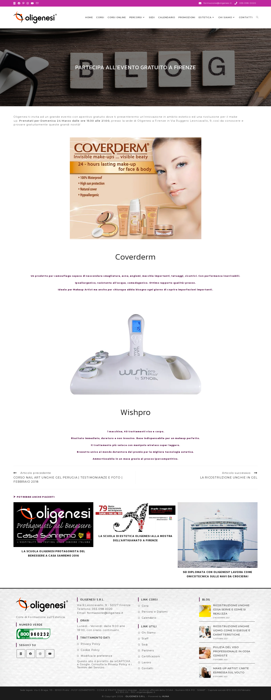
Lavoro (146, 662)
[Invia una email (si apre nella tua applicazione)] (37, 3)
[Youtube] (50, 653)
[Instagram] (40, 653)
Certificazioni (151, 656)
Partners (148, 650)
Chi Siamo (149, 632)
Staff (145, 638)
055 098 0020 (102, 609)
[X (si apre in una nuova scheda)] (15, 3)
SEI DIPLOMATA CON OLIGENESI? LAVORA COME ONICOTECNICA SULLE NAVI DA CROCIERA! (217, 574)
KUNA (165, 696)
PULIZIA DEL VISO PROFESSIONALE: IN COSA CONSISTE (231, 651)
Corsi (145, 605)
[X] (21, 653)
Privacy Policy (90, 643)
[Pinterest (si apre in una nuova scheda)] (23, 3)
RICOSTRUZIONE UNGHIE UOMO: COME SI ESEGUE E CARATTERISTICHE (231, 630)
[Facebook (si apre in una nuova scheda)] (19, 3)
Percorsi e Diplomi (155, 611)
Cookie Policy (90, 650)
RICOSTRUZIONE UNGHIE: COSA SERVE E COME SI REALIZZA (231, 609)
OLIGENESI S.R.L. (135, 696)
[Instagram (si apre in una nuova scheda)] (28, 3)
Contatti (147, 668)
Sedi (145, 644)
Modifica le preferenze (96, 655)
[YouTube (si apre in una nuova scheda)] (32, 3)
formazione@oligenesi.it (105, 613)
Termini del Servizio (90, 667)
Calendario (149, 617)
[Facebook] (30, 653)
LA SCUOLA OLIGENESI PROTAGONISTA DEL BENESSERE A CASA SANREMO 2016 (53, 553)
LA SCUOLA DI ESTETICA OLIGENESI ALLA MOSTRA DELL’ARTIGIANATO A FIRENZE (136, 538)
